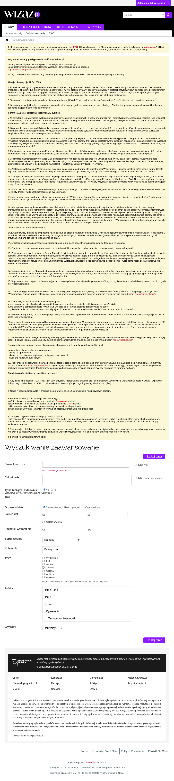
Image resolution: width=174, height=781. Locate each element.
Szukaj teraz (154, 456)
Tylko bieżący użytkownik (23, 491)
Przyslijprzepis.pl (137, 683)
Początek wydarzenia (18, 528)
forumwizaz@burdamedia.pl (38, 365)
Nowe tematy (13, 33)
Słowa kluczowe (15, 464)
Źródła (9, 588)
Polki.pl (93, 683)
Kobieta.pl (56, 677)
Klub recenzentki (69, 27)
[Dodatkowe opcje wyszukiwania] (163, 15)
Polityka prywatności (133, 751)
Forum (9, 27)
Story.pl (93, 689)
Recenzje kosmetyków (35, 27)
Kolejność (11, 548)
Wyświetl (10, 627)
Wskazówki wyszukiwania (55, 470)
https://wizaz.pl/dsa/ (145, 294)
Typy (8, 557)
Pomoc (85, 751)
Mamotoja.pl (96, 677)
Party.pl (55, 683)
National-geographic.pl (25, 683)
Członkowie (12, 477)
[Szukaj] (144, 15)
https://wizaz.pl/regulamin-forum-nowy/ (27, 69)
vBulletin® (89, 762)
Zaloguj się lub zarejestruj (153, 3)
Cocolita (55, 689)
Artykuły (94, 27)
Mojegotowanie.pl (137, 677)
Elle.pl (16, 677)
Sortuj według (13, 538)
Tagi (7, 496)
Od (62, 515)
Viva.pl (16, 689)
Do (107, 515)
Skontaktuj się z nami (105, 751)
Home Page (51, 589)
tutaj (41, 736)
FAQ (51, 33)
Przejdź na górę (158, 751)
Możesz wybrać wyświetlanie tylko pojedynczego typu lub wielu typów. (74, 581)
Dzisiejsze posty (36, 33)
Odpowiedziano (14, 507)
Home (47, 597)
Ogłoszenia (51, 611)
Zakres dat (11, 514)
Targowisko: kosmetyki (59, 618)
